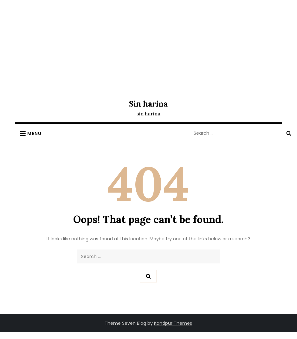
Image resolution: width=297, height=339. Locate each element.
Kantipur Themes (173, 323)
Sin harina (148, 104)
